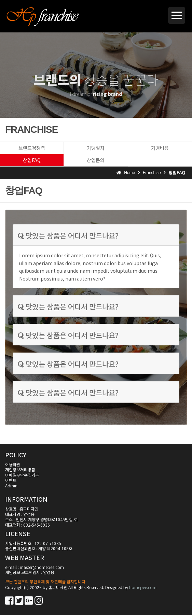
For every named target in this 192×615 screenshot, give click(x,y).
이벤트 (10, 480)
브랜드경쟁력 (31, 147)
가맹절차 (96, 147)
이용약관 (12, 464)
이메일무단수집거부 (22, 475)
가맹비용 (160, 147)
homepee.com (142, 587)
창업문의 (96, 160)
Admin (11, 485)
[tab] (96, 235)
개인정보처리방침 (20, 469)
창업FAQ (32, 160)
